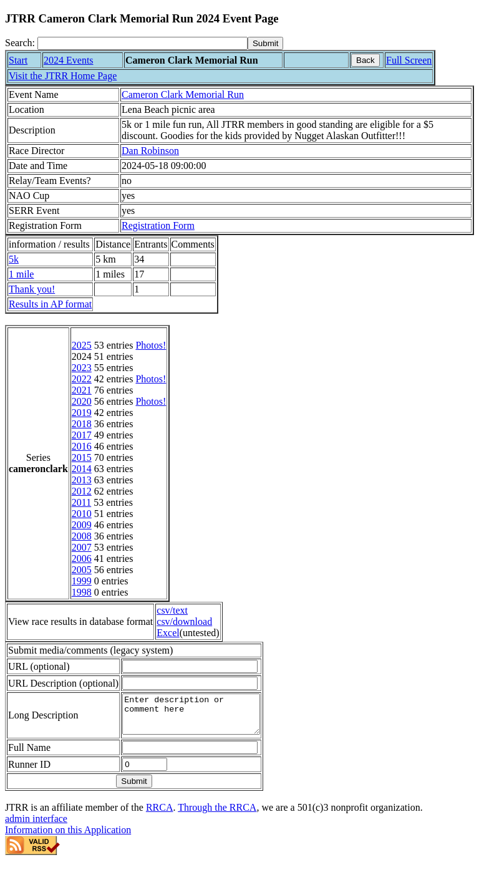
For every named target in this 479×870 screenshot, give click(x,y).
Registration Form (158, 225)
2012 (82, 491)
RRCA (159, 815)
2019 (82, 412)
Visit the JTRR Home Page (63, 75)
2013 (82, 480)
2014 (82, 468)
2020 (82, 401)
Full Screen (409, 60)
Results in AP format (50, 304)
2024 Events (69, 60)
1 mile (21, 274)
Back (365, 60)
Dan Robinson (150, 150)
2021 (82, 390)
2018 (82, 423)
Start (18, 60)
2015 (82, 457)
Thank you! (32, 289)
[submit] (265, 43)
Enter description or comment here (199, 718)
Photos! (150, 345)
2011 (81, 502)
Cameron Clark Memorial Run (183, 94)
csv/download (184, 621)
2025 (82, 345)
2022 (82, 379)
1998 (82, 592)
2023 (82, 367)
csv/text (172, 610)
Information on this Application (68, 837)
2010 (82, 513)
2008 (82, 536)
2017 (82, 435)
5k (14, 259)
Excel (168, 632)
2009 (82, 525)
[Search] (142, 43)
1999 (82, 581)
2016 (82, 446)
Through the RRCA (217, 815)
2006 (82, 558)
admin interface (36, 826)
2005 (82, 569)
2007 (82, 547)
